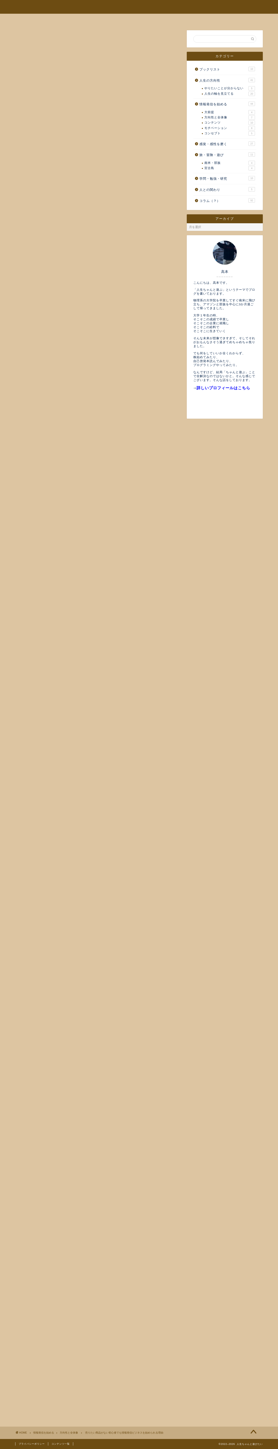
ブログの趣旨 (135, 19)
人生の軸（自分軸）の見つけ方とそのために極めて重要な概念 (75, 1378)
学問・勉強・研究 (227, 178)
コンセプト (229, 133)
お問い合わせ (204, 19)
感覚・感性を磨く (227, 143)
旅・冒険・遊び (227, 154)
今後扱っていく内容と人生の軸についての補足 (63, 1392)
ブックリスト (227, 69)
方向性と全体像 (32, 38)
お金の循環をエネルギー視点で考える (55, 1373)
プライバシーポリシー (32, 1443)
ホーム (68, 19)
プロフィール (99, 19)
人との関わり (227, 189)
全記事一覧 (170, 19)
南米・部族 (229, 163)
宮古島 (229, 168)
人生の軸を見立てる (229, 94)
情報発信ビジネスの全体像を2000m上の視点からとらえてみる (80, 403)
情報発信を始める (227, 104)
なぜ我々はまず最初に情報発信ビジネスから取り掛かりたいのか (77, 1387)
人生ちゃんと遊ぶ (139, 6)
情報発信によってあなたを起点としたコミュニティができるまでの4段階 (84, 1383)
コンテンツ (229, 123)
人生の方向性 (227, 80)
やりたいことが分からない (229, 88)
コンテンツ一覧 (60, 1443)
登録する (97, 1310)
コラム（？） (227, 200)
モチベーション (229, 128)
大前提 (229, 112)
